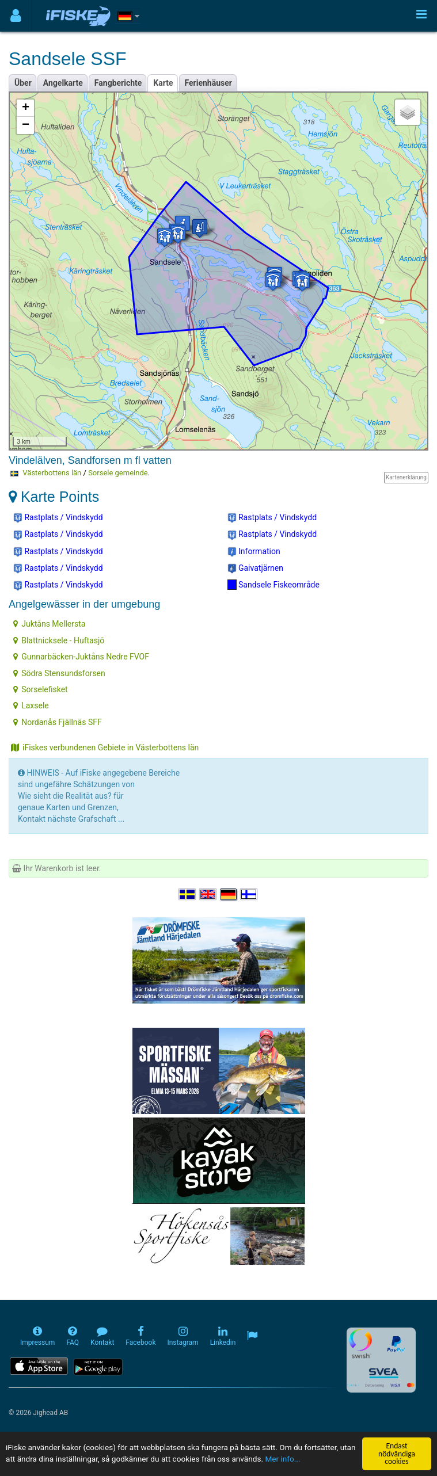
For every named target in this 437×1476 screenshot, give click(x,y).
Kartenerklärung (406, 477)
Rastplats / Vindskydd (58, 518)
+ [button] (25, 108)
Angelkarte (63, 82)
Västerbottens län (51, 472)
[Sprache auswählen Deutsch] (229, 894)
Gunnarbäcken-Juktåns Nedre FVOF (81, 656)
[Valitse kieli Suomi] (249, 894)
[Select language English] (208, 894)
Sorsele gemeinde (117, 472)
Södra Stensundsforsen (59, 673)
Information (253, 552)
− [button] (25, 125)
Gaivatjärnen (255, 568)
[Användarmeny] (16, 16)
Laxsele (31, 705)
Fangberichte (118, 82)
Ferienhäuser (208, 82)
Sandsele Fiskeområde (273, 584)
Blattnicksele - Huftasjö (58, 640)
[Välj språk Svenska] (187, 894)
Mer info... (282, 1459)
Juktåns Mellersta (49, 623)
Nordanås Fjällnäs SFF (57, 722)
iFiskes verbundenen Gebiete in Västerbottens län (105, 747)
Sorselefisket (40, 689)
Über (23, 82)
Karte (163, 82)
